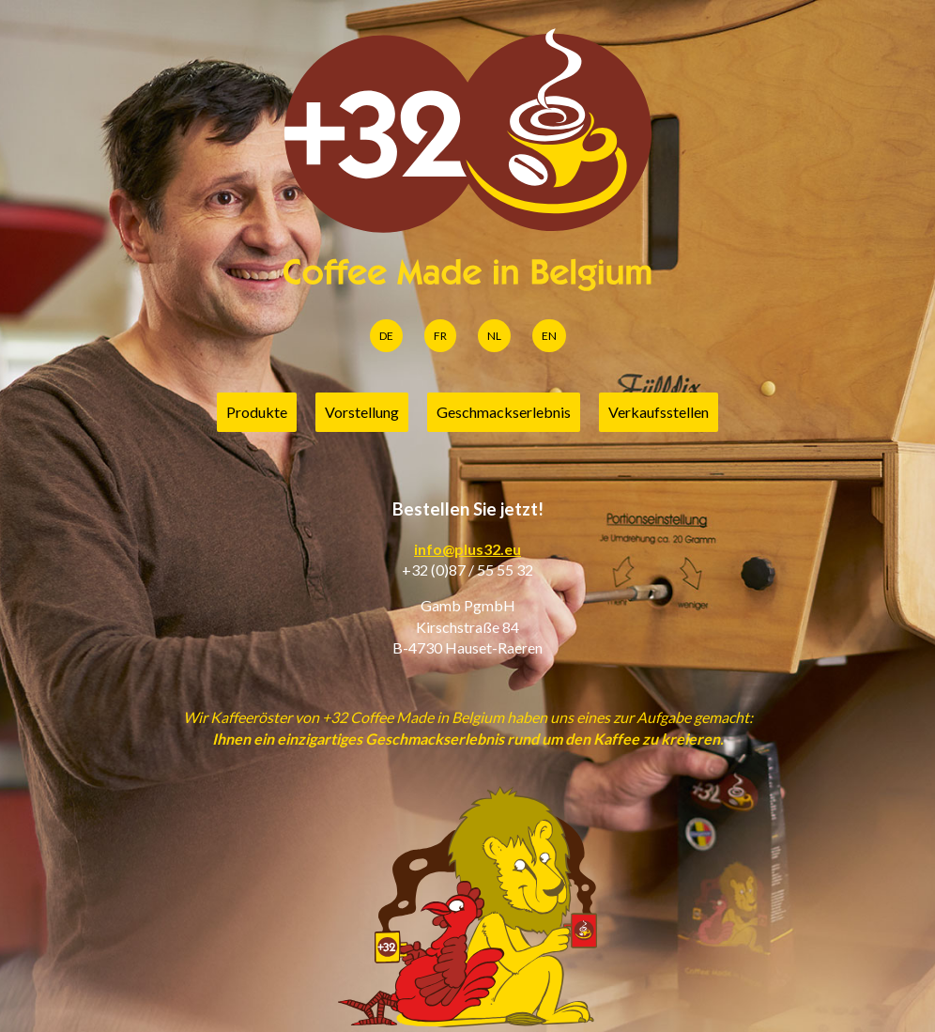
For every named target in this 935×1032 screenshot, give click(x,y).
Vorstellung (362, 412)
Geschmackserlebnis (504, 412)
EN (549, 336)
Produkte (256, 412)
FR (440, 336)
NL (494, 336)
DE (386, 336)
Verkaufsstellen (658, 412)
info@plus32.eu (467, 549)
